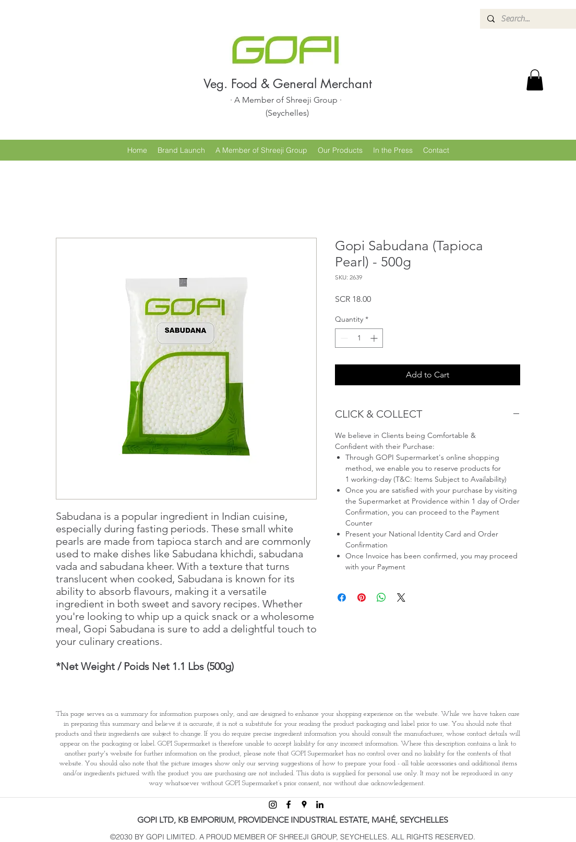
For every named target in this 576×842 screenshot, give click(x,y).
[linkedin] (320, 804)
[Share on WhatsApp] (381, 597)
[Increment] (374, 338)
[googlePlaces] (304, 804)
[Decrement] (343, 338)
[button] (535, 80)
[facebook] (288, 804)
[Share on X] (401, 597)
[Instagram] (273, 804)
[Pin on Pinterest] (361, 597)
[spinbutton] (359, 338)
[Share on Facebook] (341, 597)
